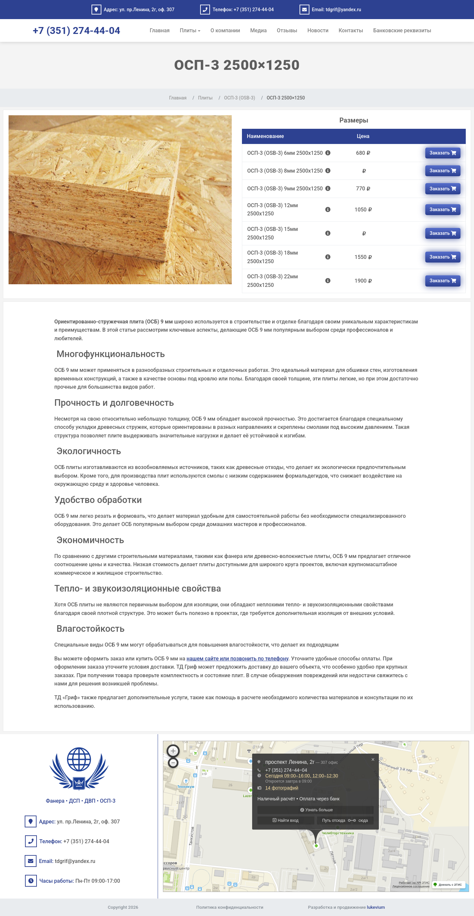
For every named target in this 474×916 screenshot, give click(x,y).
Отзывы (287, 30)
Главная (160, 30)
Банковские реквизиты (402, 30)
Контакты (351, 30)
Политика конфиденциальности (229, 907)
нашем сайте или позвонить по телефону (237, 658)
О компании (225, 30)
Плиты (188, 30)
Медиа (258, 30)
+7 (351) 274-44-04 (254, 9)
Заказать (443, 152)
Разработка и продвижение (346, 907)
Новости (318, 30)
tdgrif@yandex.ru (343, 9)
